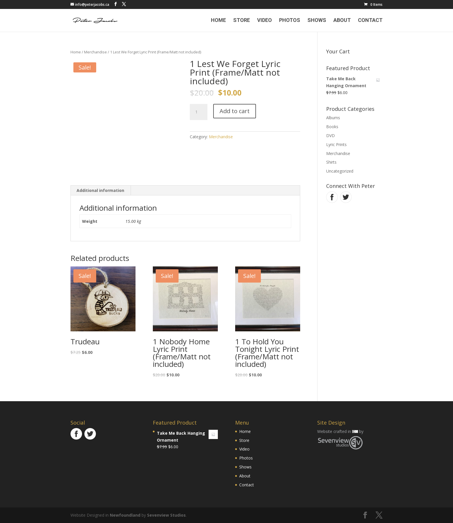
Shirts (331, 162)
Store (241, 20)
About (342, 20)
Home (218, 20)
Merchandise (95, 52)
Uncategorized (339, 171)
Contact (370, 20)
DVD (330, 135)
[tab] (100, 190)
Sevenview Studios (166, 515)
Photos (289, 20)
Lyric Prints (336, 144)
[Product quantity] (198, 112)
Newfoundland (125, 515)
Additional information (100, 190)
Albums (333, 117)
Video (264, 20)
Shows (316, 20)
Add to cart (235, 111)
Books (332, 126)
